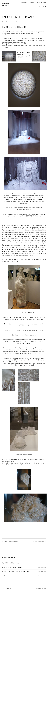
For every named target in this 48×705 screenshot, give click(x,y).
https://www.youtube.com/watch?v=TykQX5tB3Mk (28, 330)
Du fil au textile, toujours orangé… (12, 567)
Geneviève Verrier (10, 21)
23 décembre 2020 (42, 563)
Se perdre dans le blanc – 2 (11, 541)
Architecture (6, 576)
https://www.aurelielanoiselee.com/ (25, 335)
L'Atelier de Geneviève (5, 4)
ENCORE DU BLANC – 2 (38, 541)
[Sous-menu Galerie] (34, 2)
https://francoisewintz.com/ (24, 455)
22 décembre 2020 (42, 571)
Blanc (17, 21)
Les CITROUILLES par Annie (10, 563)
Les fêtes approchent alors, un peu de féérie (15, 571)
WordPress (43, 588)
